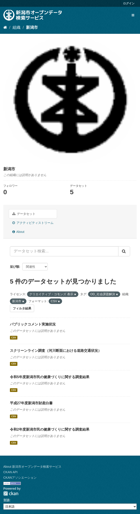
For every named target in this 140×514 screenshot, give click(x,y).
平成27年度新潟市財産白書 (31, 403)
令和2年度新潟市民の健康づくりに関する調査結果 (49, 429)
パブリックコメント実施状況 (33, 324)
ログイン (128, 3)
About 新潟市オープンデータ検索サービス (32, 466)
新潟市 (32, 27)
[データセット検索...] (64, 251)
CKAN (10, 493)
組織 (16, 27)
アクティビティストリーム (32, 223)
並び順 (14, 266)
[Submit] (124, 251)
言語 (6, 500)
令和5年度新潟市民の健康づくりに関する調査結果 (49, 377)
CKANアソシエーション (20, 477)
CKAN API (10, 472)
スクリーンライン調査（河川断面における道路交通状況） (55, 350)
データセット (23, 214)
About (18, 232)
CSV (13, 337)
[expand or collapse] (133, 15)
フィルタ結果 (22, 308)
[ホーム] (5, 27)
